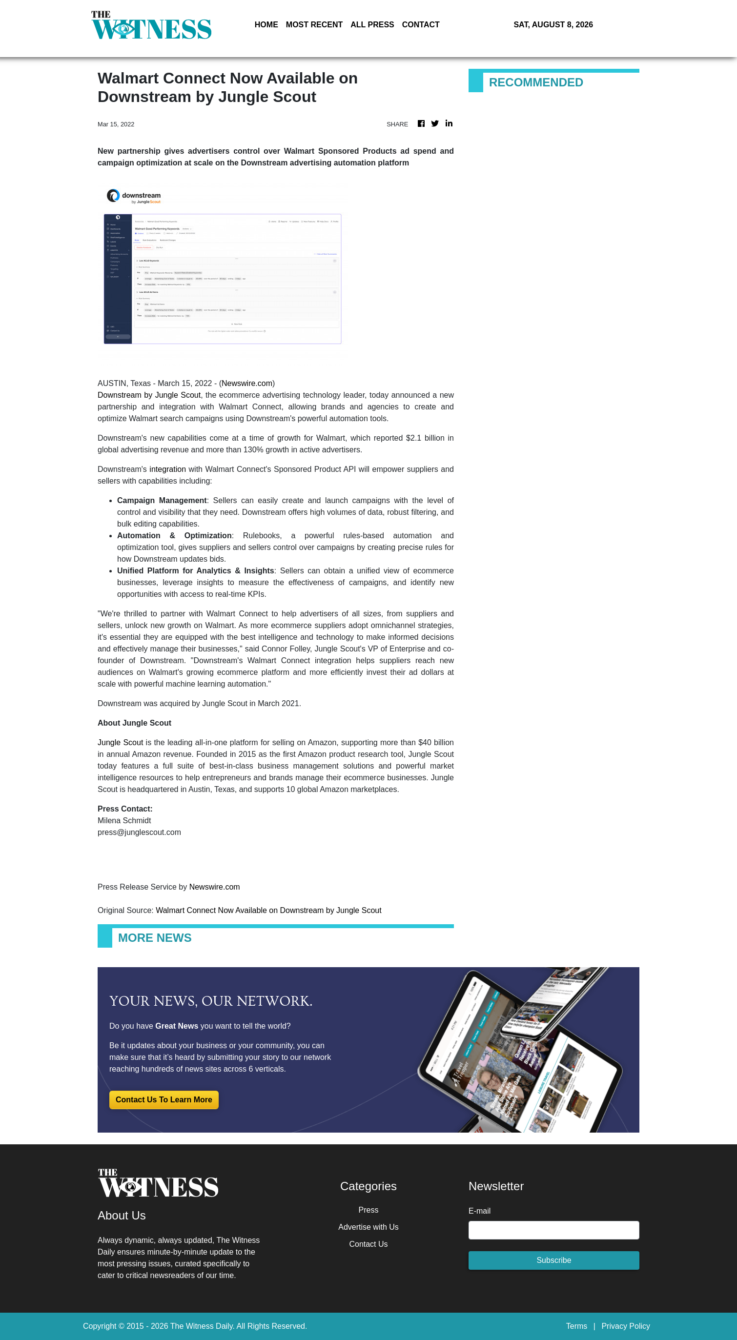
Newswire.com (247, 383)
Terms (577, 1326)
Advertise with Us (368, 1227)
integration (167, 469)
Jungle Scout (120, 742)
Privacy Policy (625, 1326)
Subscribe (553, 1260)
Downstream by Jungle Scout (149, 395)
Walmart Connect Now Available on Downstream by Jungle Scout (270, 910)
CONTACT (421, 24)
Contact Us (368, 1244)
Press (369, 1210)
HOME (266, 24)
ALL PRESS (372, 24)
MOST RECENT (314, 24)
